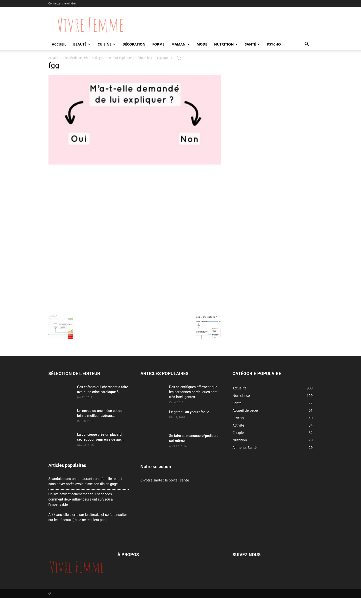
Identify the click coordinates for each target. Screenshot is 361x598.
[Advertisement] (134, 203)
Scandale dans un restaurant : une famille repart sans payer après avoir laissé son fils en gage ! (85, 481)
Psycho (274, 44)
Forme (158, 44)
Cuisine (106, 44)
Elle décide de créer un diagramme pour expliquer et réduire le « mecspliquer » (117, 58)
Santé (252, 44)
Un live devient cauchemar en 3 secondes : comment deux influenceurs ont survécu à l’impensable (81, 499)
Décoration (133, 44)
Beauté (81, 44)
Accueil (59, 44)
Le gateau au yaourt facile (189, 412)
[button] (307, 44)
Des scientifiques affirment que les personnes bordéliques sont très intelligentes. (193, 392)
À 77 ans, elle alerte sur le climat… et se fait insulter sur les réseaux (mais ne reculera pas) (87, 517)
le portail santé (177, 480)
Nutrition (226, 44)
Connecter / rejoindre (62, 3)
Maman (180, 44)
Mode (202, 44)
